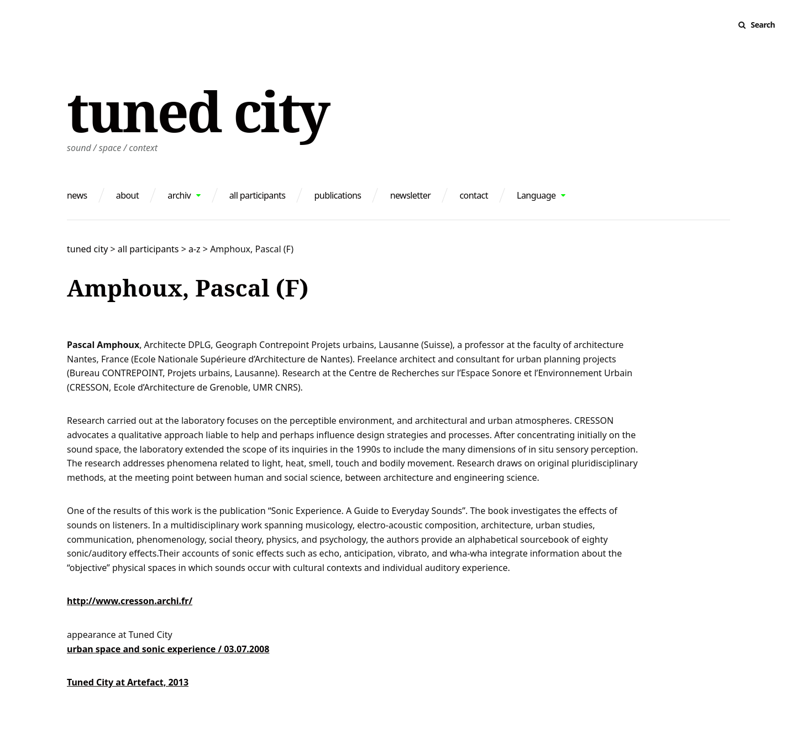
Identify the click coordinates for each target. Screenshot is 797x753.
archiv (179, 195)
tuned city (197, 110)
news (77, 195)
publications (337, 195)
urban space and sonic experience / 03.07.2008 (168, 649)
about (127, 195)
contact (473, 195)
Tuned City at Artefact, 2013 (127, 682)
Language (536, 195)
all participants (257, 195)
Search (763, 24)
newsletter (410, 195)
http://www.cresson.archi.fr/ (129, 601)
